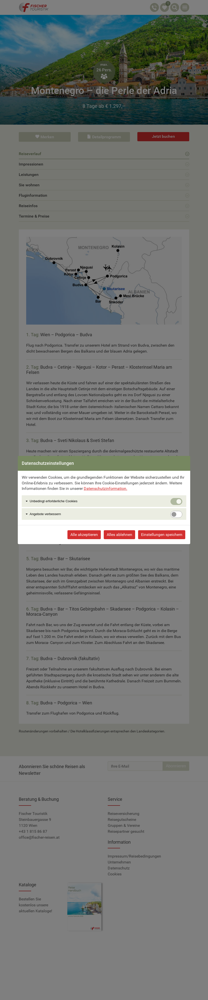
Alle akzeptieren (84, 534)
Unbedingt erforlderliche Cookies (53, 501)
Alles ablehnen (119, 534)
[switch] (176, 514)
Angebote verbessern (45, 514)
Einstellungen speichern (161, 534)
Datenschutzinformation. (105, 488)
